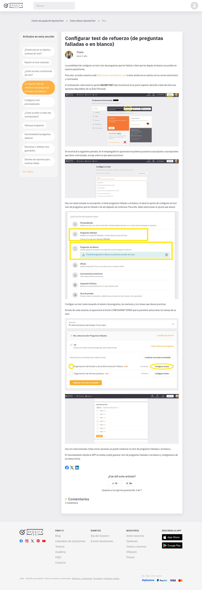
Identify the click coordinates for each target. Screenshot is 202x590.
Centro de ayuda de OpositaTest (48, 20)
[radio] (114, 483)
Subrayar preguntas (34, 125)
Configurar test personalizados (32, 102)
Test (104, 20)
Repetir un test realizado (37, 62)
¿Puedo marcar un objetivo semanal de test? (37, 51)
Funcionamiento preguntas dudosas (38, 136)
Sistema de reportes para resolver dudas (37, 161)
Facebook (67, 467)
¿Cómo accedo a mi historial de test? (38, 73)
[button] (194, 5)
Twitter (72, 467)
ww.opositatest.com (116, 75)
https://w (101, 75)
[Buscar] (54, 5)
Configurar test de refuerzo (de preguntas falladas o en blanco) (37, 87)
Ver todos (27, 171)
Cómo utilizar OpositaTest (82, 20)
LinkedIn (77, 467)
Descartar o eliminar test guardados (37, 148)
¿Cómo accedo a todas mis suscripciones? (38, 114)
